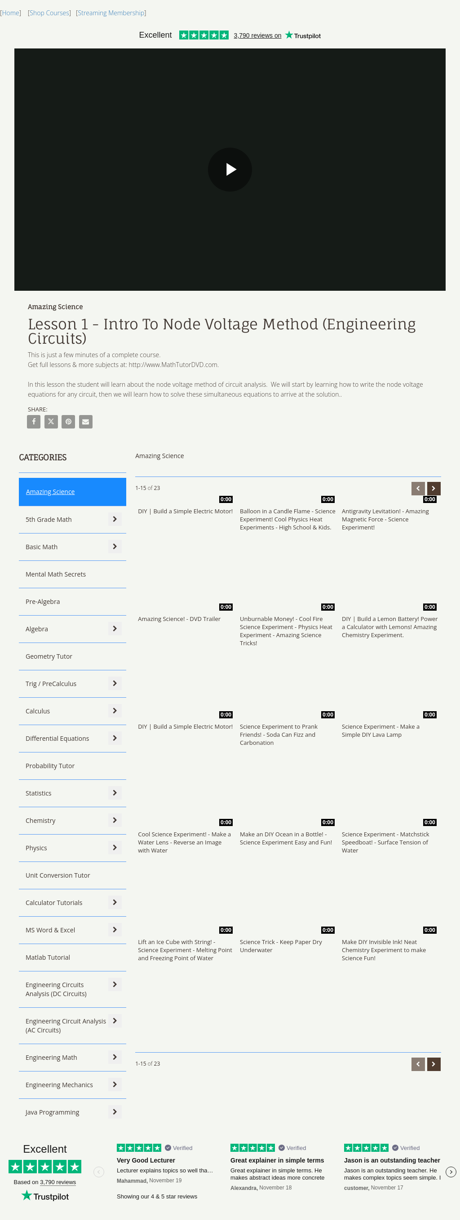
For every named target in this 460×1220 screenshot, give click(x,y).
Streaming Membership (111, 13)
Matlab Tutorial (48, 957)
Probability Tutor (50, 765)
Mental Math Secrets (56, 574)
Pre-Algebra (43, 601)
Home (10, 13)
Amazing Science (50, 491)
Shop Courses (49, 13)
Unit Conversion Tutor (58, 875)
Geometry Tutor (49, 656)
